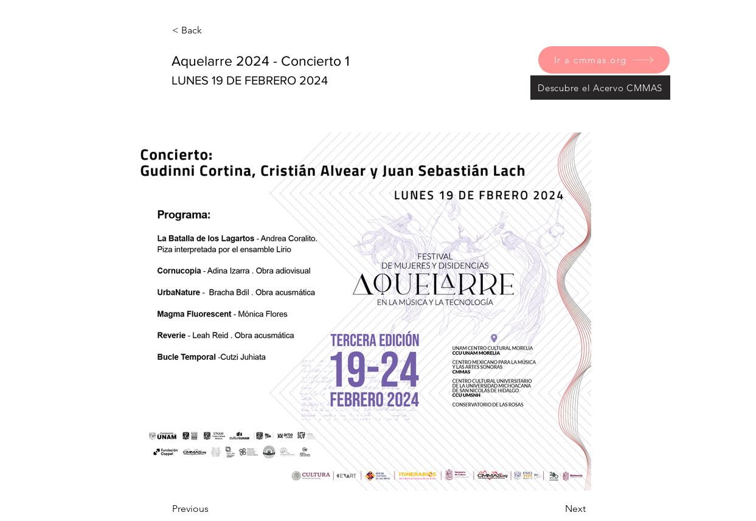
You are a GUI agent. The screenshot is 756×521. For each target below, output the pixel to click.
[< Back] (212, 30)
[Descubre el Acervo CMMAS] (600, 87)
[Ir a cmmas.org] (604, 60)
